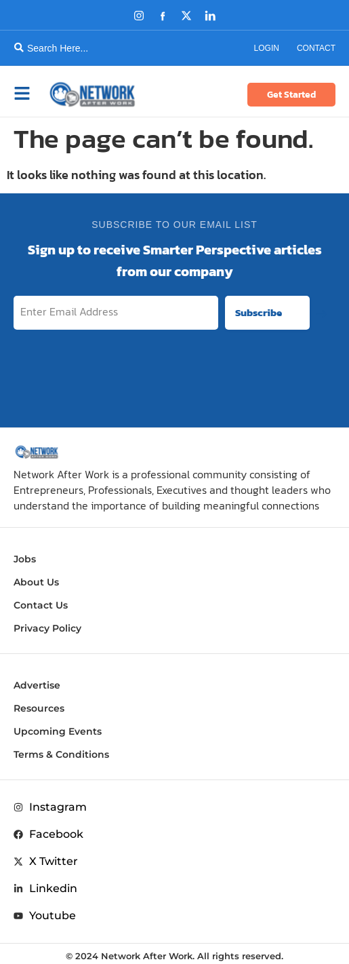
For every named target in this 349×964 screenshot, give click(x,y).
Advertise (37, 685)
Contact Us (41, 605)
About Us (36, 582)
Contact (316, 48)
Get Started (291, 95)
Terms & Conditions (61, 754)
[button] (30, 94)
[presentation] (232, 374)
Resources (39, 708)
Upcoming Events (58, 731)
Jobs (25, 559)
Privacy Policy (47, 628)
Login (266, 48)
